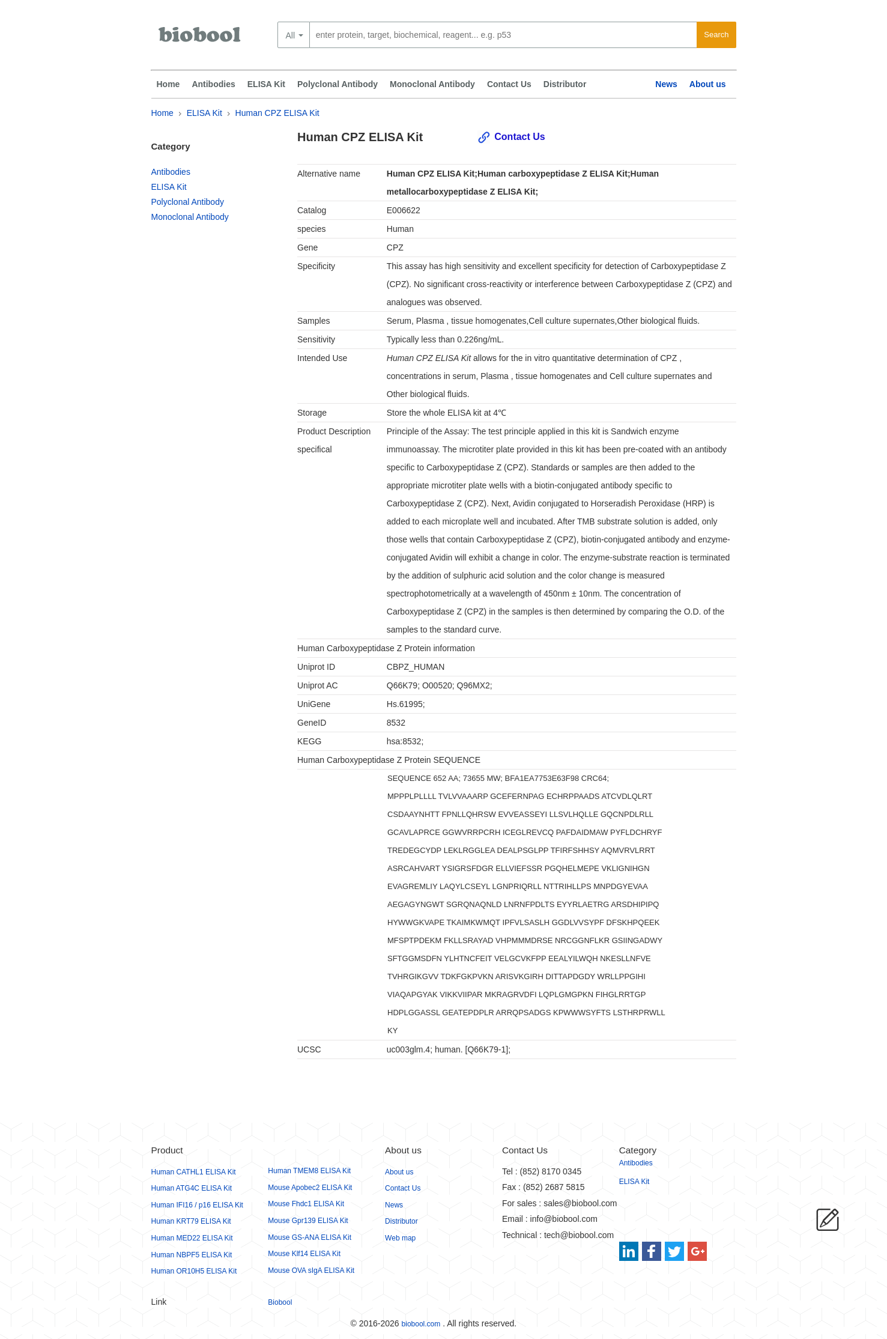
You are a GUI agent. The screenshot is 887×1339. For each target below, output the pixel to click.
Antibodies (213, 84)
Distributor (565, 84)
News (666, 84)
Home (168, 84)
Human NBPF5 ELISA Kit (191, 1255)
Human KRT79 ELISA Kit (191, 1221)
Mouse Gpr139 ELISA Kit (308, 1220)
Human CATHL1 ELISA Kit (193, 1172)
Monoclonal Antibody (432, 84)
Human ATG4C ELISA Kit (191, 1188)
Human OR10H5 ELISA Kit (194, 1271)
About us (707, 84)
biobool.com (421, 1324)
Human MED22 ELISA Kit (192, 1238)
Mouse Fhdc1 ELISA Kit (306, 1204)
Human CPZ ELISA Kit (277, 113)
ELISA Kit (266, 84)
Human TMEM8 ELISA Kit (309, 1171)
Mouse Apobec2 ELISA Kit (310, 1187)
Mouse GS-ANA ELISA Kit (309, 1237)
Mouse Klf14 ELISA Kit (304, 1253)
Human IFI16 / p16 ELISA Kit (197, 1205)
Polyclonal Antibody (337, 84)
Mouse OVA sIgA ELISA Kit (311, 1270)
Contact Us (509, 84)
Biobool (280, 1302)
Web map (400, 1238)
